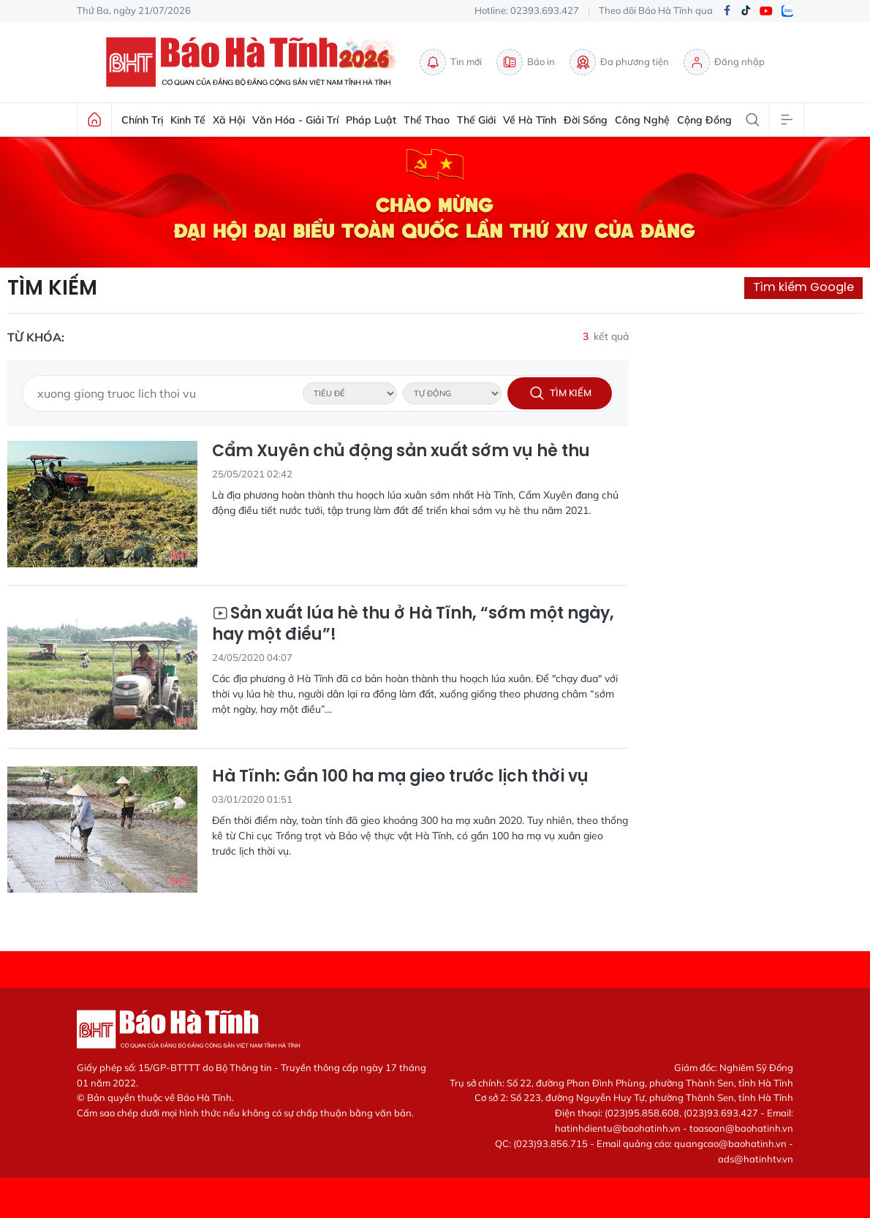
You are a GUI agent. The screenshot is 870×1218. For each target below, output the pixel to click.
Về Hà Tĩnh (529, 119)
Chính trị (142, 119)
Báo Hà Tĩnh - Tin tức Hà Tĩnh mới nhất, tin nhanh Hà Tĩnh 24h (255, 62)
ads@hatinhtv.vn (755, 1159)
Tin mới (451, 62)
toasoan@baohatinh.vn (741, 1128)
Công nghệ (642, 119)
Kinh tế (187, 119)
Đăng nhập (724, 62)
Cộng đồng (704, 119)
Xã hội (229, 119)
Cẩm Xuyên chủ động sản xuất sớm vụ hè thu (401, 451)
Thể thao (427, 119)
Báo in (525, 62)
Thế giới (476, 119)
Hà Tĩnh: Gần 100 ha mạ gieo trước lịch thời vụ (400, 776)
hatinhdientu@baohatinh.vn (618, 1128)
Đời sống (586, 119)
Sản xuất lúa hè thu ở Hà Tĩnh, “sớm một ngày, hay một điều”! (413, 624)
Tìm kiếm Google (803, 287)
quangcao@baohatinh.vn (730, 1143)
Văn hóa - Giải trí (295, 119)
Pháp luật (371, 119)
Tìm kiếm (52, 288)
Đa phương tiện (619, 62)
